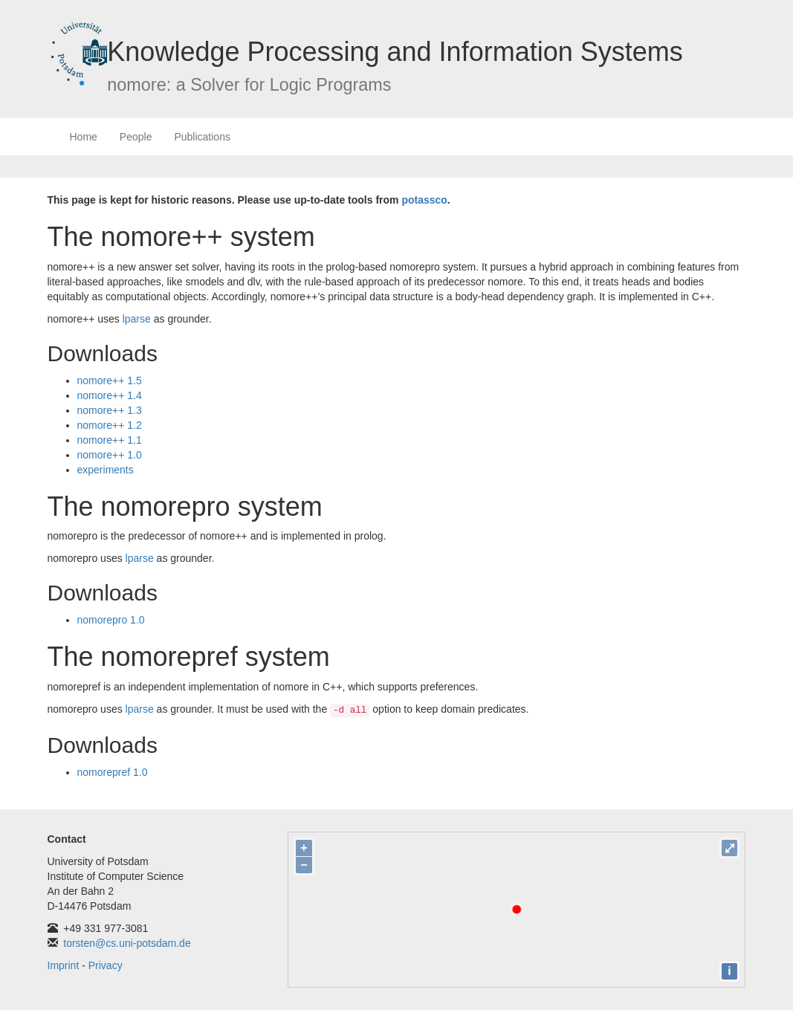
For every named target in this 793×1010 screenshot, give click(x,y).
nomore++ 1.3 (109, 410)
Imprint (64, 965)
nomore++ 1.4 (109, 395)
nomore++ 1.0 (109, 455)
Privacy (105, 965)
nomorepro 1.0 (111, 620)
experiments (105, 470)
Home (83, 137)
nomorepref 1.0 (112, 772)
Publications (202, 137)
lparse (137, 319)
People (136, 137)
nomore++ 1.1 (109, 440)
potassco (424, 200)
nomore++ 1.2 (109, 425)
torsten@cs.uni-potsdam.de (126, 943)
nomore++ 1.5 (109, 380)
